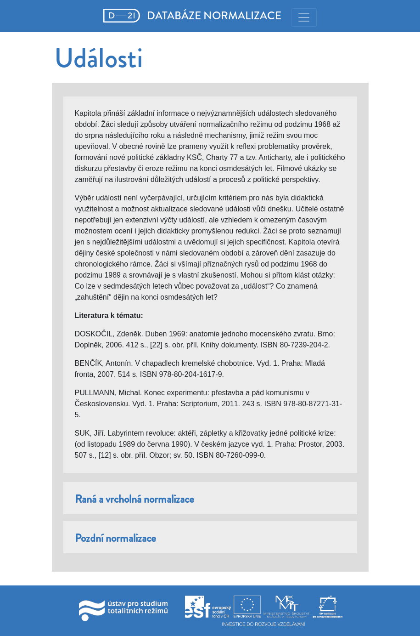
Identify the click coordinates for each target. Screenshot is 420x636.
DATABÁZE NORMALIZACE (192, 15)
